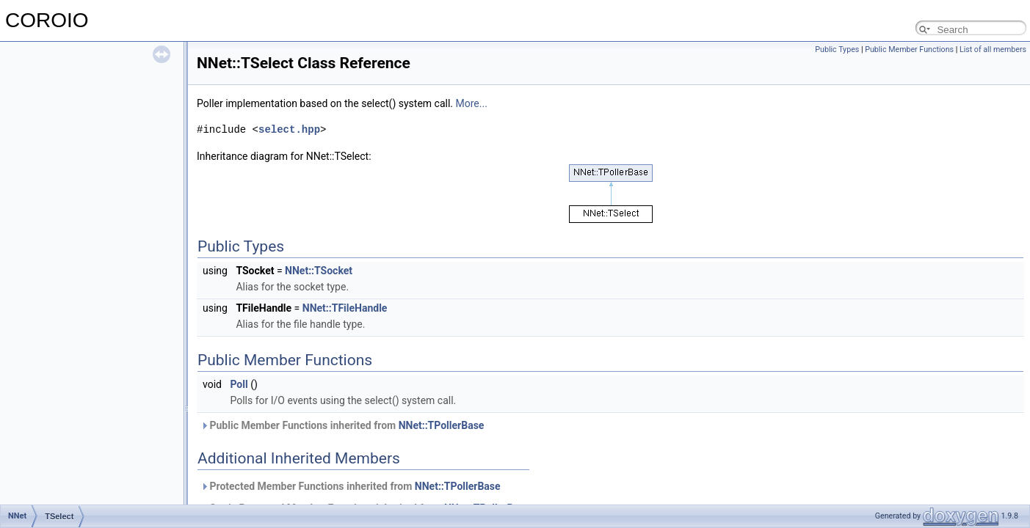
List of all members (993, 49)
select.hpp (289, 129)
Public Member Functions (909, 49)
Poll (238, 384)
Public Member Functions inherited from (342, 425)
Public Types (837, 49)
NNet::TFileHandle (345, 308)
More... (471, 103)
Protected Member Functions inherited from (350, 486)
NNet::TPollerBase (442, 425)
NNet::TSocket (318, 270)
